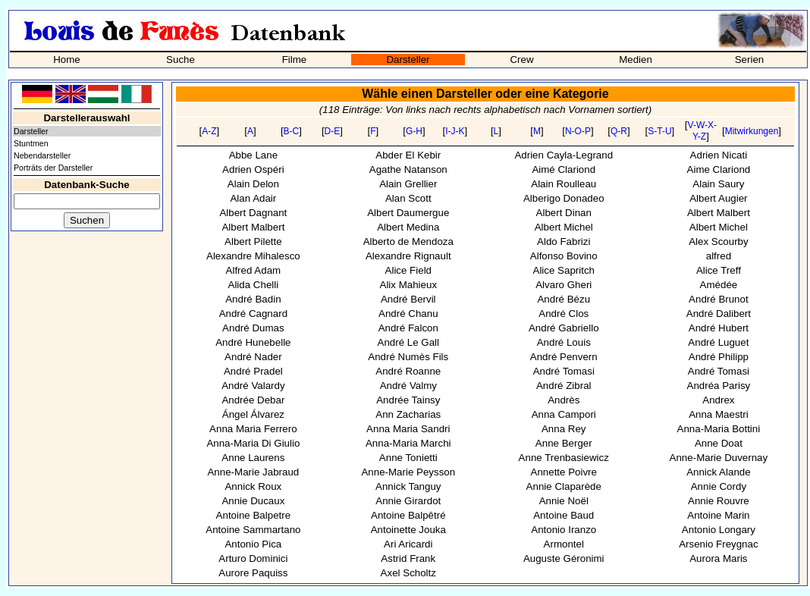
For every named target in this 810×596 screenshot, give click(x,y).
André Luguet (718, 342)
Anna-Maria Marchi (408, 443)
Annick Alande (718, 472)
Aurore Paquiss (252, 573)
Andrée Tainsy (408, 400)
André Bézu (563, 299)
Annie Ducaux (252, 501)
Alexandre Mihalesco (253, 256)
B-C (292, 131)
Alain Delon (253, 184)
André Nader (253, 356)
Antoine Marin (718, 515)
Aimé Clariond (563, 169)
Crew (521, 59)
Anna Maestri (719, 414)
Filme (294, 59)
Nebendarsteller (42, 155)
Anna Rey (564, 428)
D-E (333, 131)
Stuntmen (31, 143)
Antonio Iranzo (563, 529)
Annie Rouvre (718, 501)
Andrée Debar (252, 400)
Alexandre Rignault (408, 256)
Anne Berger (563, 443)
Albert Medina (408, 227)
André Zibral (564, 385)
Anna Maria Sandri (408, 428)
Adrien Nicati (719, 155)
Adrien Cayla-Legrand (563, 155)
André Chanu (408, 313)
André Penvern (564, 356)
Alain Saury (718, 184)
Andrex (718, 400)
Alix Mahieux (409, 284)
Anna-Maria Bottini (719, 428)
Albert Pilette (253, 241)
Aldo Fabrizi (563, 241)
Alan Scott (408, 198)
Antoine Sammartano (253, 529)
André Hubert (719, 328)
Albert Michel (564, 227)
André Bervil (408, 299)
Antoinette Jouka (408, 529)
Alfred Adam (253, 270)
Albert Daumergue (408, 212)
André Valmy (408, 385)
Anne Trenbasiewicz (564, 457)
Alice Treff (718, 270)
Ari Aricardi (408, 544)
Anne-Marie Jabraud (253, 472)
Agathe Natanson (408, 169)
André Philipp (719, 356)
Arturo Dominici (252, 558)
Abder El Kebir (408, 155)
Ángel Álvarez (253, 414)
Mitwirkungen (752, 131)
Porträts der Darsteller (53, 167)
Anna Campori (564, 414)
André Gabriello (564, 328)
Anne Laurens (252, 457)
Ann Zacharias (408, 414)
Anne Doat (718, 443)
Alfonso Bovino (564, 256)
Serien (749, 59)
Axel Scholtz (408, 573)
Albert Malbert (718, 212)
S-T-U (659, 131)
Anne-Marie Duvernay (719, 457)
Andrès (563, 400)
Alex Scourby (719, 241)
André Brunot (719, 299)
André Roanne (408, 371)
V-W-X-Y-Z (702, 131)
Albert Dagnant (253, 212)
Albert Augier (718, 198)
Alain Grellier (408, 184)
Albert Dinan (564, 212)
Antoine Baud (563, 515)
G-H (414, 131)
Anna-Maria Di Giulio (253, 443)
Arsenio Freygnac (718, 544)
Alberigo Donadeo (563, 198)
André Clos (563, 313)
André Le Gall (409, 342)
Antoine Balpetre (253, 515)
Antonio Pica (252, 544)
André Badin (253, 299)
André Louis (564, 342)
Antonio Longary (718, 529)
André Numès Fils (408, 356)
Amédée (719, 284)
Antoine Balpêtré (408, 515)
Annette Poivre (564, 472)
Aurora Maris (718, 558)
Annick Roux (252, 486)
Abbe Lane (253, 155)
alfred (718, 256)
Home (66, 59)
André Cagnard (253, 313)
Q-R (619, 131)
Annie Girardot (408, 501)
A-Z (209, 131)
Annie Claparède (563, 486)
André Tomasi (564, 371)
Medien (635, 59)
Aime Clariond (719, 169)
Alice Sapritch (564, 270)
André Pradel (253, 371)
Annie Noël (564, 501)
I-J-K (454, 131)
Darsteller (407, 59)
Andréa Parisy (719, 385)
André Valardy (252, 385)
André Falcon (408, 328)
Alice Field (408, 270)
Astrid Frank (408, 558)
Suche (180, 59)
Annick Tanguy (408, 486)
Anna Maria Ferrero (253, 428)
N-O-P (578, 131)
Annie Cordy (718, 486)
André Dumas (253, 328)
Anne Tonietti (408, 457)
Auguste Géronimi (563, 558)
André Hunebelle (252, 342)
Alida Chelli (253, 284)
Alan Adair (253, 198)
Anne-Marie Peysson (408, 472)
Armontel (564, 544)
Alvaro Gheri (563, 284)
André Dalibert (718, 313)
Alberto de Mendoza (408, 241)
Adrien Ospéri (253, 169)
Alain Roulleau (563, 184)
